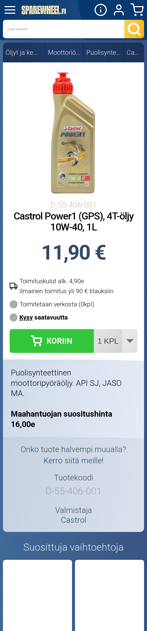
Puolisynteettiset (103, 52)
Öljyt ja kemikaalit (24, 52)
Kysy (26, 317)
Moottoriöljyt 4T (64, 52)
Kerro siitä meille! (74, 460)
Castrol (134, 52)
